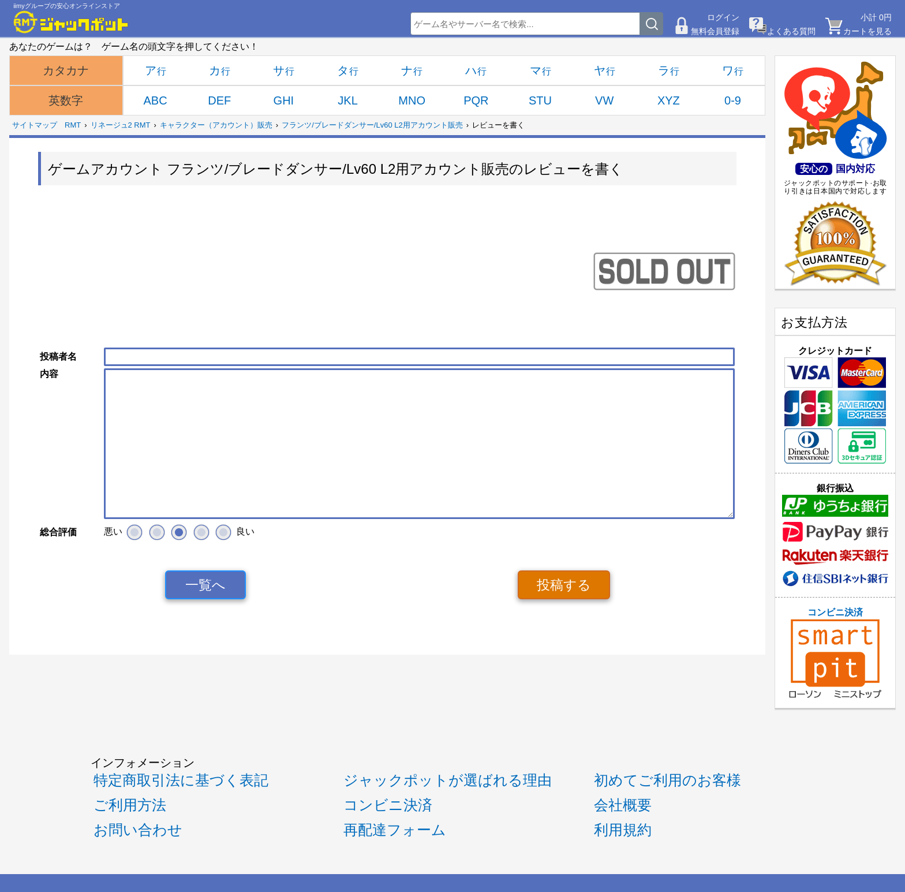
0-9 (732, 100)
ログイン (723, 17)
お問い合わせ (138, 830)
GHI (284, 100)
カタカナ (66, 70)
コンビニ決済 (835, 653)
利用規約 (623, 830)
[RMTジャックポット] (71, 21)
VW (604, 100)
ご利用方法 (130, 805)
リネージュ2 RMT (121, 125)
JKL (347, 100)
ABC (155, 100)
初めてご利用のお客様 (667, 780)
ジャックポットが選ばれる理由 (447, 780)
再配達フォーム (394, 830)
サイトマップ (34, 125)
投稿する (564, 584)
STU (540, 100)
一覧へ (205, 584)
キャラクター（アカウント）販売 (216, 125)
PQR (475, 100)
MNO (411, 100)
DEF (219, 100)
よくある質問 (791, 31)
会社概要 (623, 805)
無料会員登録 (715, 31)
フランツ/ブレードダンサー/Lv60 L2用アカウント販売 (372, 125)
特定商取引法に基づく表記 (181, 780)
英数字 (65, 100)
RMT (73, 125)
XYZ (668, 100)
